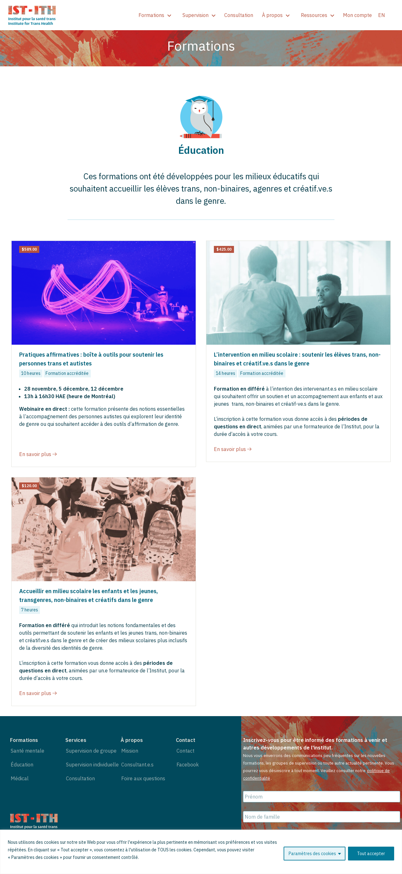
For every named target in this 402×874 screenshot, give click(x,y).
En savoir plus (38, 454)
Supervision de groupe (91, 751)
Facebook (188, 764)
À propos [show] (276, 15)
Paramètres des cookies (312, 853)
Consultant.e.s (137, 764)
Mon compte (357, 15)
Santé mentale (27, 751)
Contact (185, 751)
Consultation (238, 15)
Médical (20, 778)
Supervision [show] (198, 15)
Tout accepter (371, 853)
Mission (129, 751)
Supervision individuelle (92, 764)
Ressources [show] (317, 15)
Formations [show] (155, 15)
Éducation (22, 764)
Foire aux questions (143, 778)
